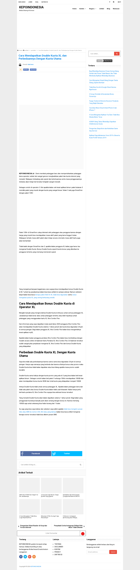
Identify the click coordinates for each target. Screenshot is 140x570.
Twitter (58, 454)
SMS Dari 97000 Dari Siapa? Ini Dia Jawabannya (28, 495)
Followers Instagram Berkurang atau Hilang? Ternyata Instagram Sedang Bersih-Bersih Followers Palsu (72, 519)
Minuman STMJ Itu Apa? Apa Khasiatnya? (50, 517)
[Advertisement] (70, 30)
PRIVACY (57, 552)
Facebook (38, 454)
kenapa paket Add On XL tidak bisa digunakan (51, 295)
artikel (26, 69)
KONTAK (57, 549)
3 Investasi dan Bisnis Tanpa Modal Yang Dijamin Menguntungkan (49, 496)
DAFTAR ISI (58, 554)
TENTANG (57, 544)
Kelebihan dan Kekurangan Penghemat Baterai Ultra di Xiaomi (71, 496)
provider (33, 69)
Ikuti (119, 2)
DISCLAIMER (58, 547)
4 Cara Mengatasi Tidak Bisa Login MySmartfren (28, 517)
